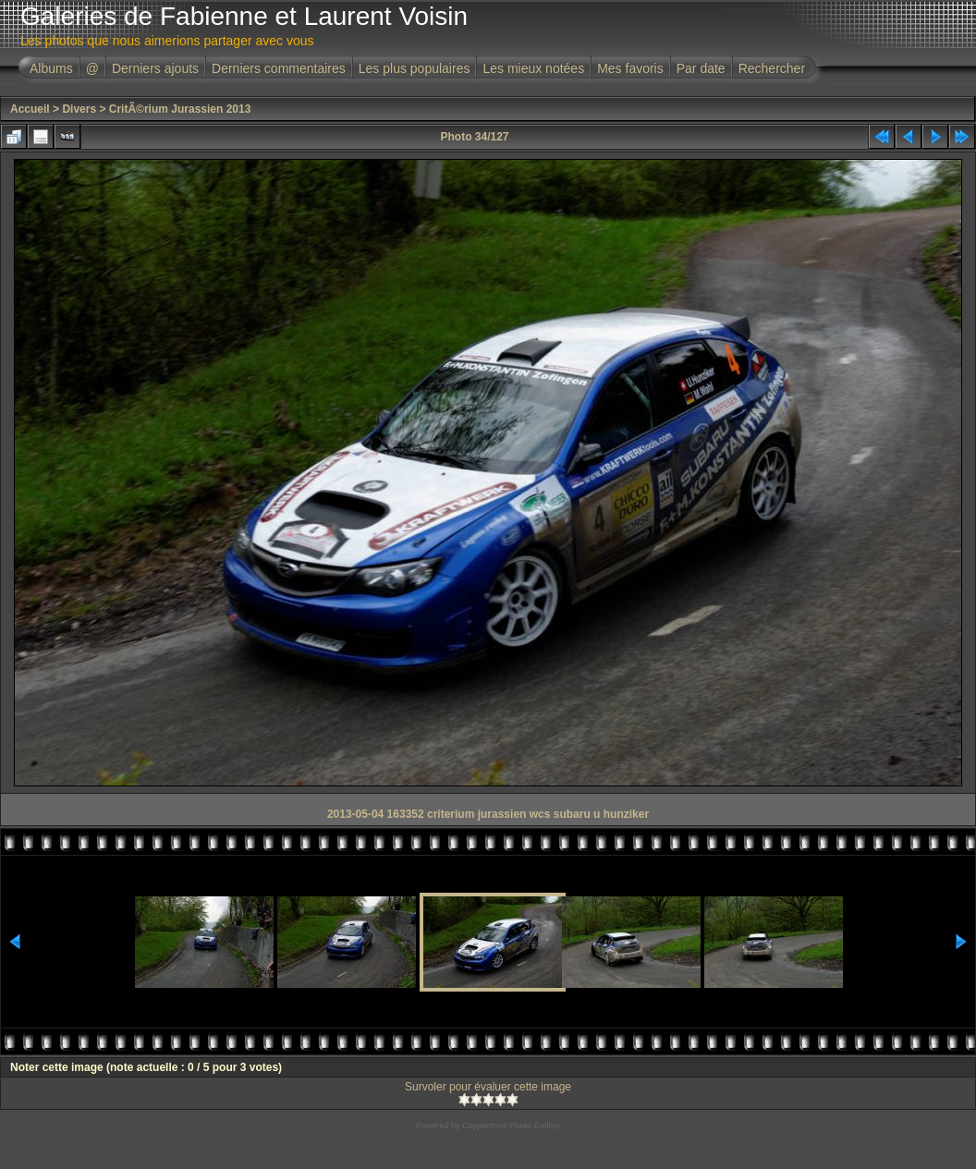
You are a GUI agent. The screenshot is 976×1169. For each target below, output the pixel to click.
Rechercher (771, 68)
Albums (51, 68)
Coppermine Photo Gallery (511, 1125)
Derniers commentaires (279, 68)
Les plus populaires (414, 68)
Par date (701, 68)
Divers (79, 109)
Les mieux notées (533, 68)
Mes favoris (630, 68)
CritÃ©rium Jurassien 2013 (180, 109)
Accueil (30, 109)
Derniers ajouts (155, 68)
